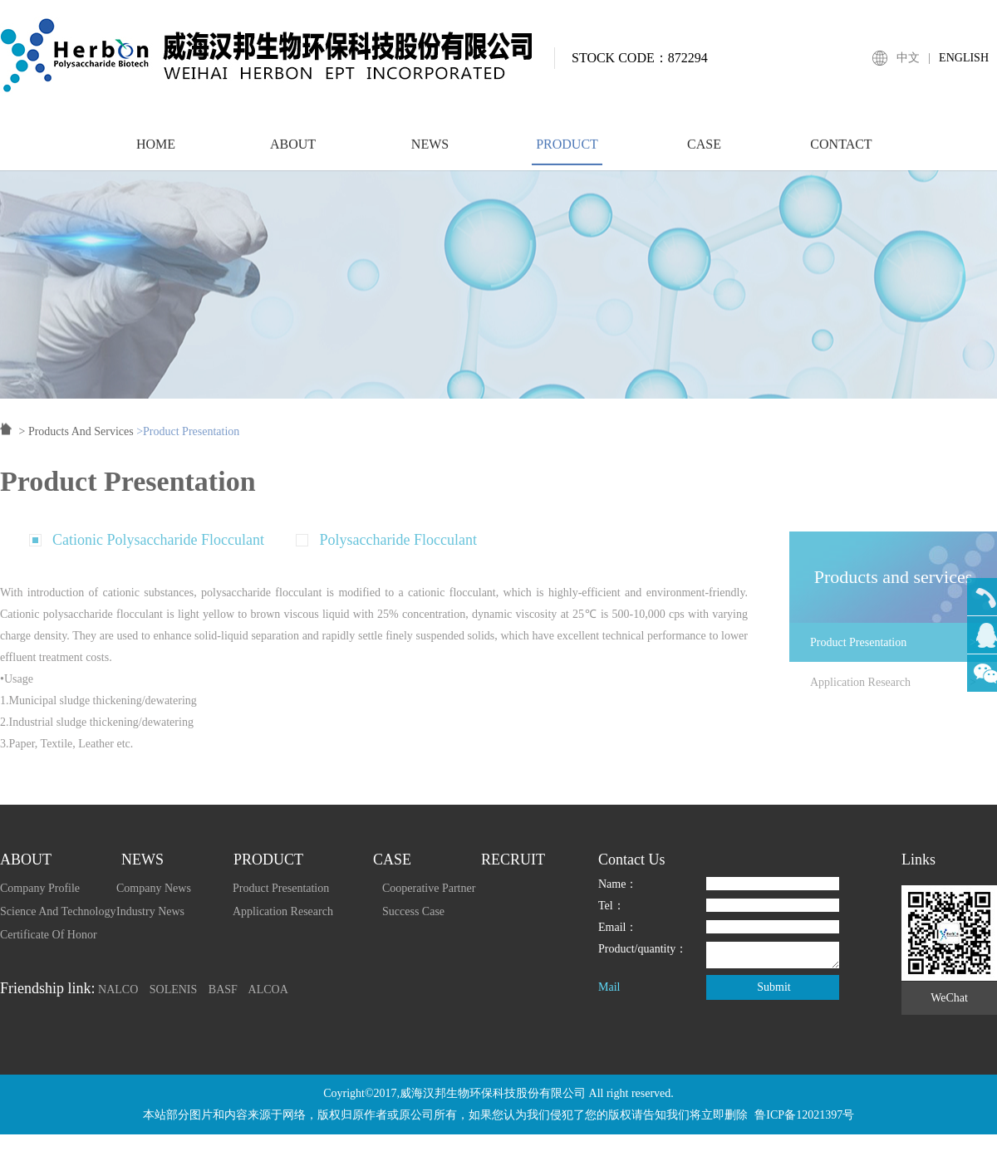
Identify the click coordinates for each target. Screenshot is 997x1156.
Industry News (150, 911)
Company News (153, 888)
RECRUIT (513, 859)
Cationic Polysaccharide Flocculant (158, 548)
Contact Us (631, 859)
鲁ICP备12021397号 (804, 1115)
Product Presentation (903, 651)
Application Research (903, 691)
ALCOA (268, 989)
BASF (223, 989)
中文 (908, 57)
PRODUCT (567, 151)
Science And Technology (58, 911)
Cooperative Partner (428, 888)
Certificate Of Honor (48, 934)
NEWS (430, 151)
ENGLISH (964, 57)
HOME (155, 151)
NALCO (118, 989)
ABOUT (293, 151)
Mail (609, 987)
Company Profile (40, 888)
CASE (704, 151)
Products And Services (81, 440)
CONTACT (841, 151)
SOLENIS (174, 989)
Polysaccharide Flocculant (397, 548)
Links (918, 859)
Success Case (413, 911)
